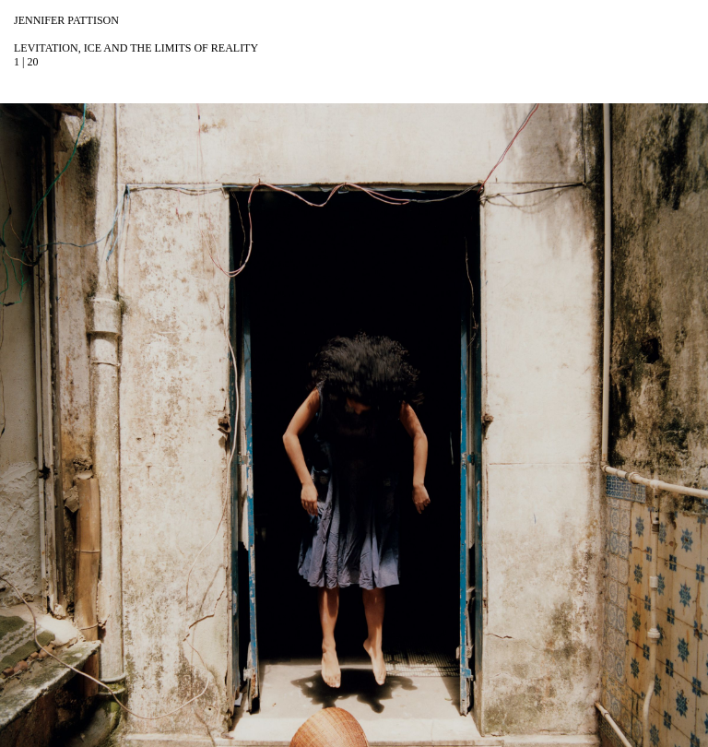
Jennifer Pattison (66, 20)
